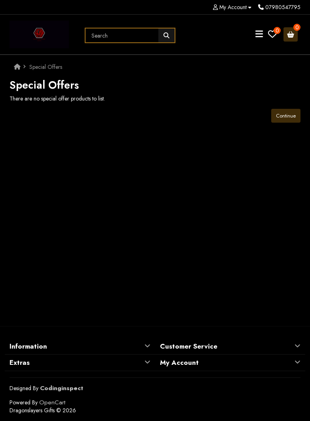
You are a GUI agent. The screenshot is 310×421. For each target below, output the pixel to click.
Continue (286, 115)
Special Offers (45, 67)
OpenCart (52, 402)
